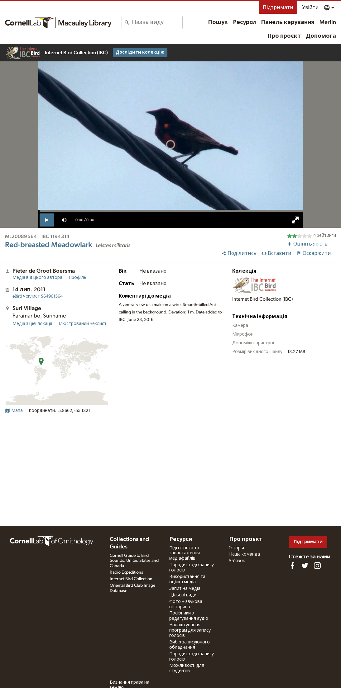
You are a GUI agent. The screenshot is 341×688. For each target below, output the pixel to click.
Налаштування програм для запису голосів (190, 630)
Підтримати (278, 7)
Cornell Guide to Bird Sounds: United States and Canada (134, 560)
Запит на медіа (184, 588)
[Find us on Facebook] (292, 565)
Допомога (321, 36)
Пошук (218, 22)
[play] (47, 220)
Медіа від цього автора (37, 277)
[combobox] (157, 22)
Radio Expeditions (126, 572)
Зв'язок (237, 561)
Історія (236, 548)
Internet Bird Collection (131, 579)
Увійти (310, 7)
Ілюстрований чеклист (83, 324)
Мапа (14, 410)
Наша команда (244, 554)
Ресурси (244, 22)
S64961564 (37, 296)
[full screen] (295, 220)
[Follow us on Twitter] (305, 565)
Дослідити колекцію (140, 52)
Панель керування (288, 22)
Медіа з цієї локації (32, 324)
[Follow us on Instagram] (317, 565)
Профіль (77, 277)
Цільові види (182, 595)
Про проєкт (284, 36)
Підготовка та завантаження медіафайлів (184, 553)
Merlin (327, 22)
